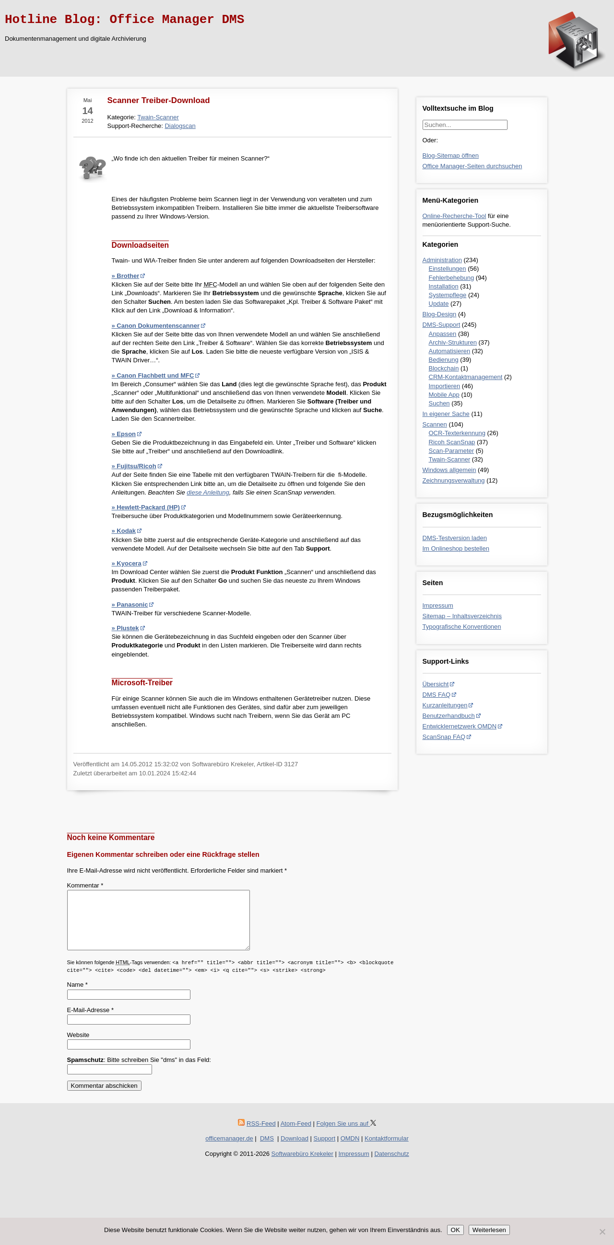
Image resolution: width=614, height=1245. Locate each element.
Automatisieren (450, 351)
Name (77, 996)
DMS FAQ (437, 694)
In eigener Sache (446, 413)
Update (439, 303)
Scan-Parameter (451, 450)
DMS (267, 1149)
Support (325, 1149)
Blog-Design (440, 314)
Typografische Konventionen (462, 626)
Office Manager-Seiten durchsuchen (472, 166)
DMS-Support (441, 324)
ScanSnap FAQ (444, 736)
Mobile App (444, 394)
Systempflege (448, 295)
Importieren (444, 386)
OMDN (350, 1149)
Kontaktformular (387, 1149)
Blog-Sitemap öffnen (451, 155)
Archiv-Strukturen (453, 342)
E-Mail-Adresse (90, 1021)
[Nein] (602, 1231)
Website (78, 1046)
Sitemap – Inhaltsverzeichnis (462, 616)
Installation (444, 286)
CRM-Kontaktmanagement (466, 376)
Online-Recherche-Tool (454, 215)
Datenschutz (391, 1165)
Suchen (439, 403)
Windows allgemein (449, 469)
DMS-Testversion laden (455, 538)
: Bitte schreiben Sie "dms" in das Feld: (139, 1071)
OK (455, 1229)
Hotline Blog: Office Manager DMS (124, 19)
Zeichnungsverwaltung (454, 480)
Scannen (435, 424)
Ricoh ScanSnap (452, 442)
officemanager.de (229, 1149)
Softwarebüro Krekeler (302, 1165)
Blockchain (444, 368)
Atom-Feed (296, 1135)
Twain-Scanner (450, 459)
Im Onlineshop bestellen (456, 548)
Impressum (438, 605)
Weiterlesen (489, 1229)
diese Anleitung (208, 492)
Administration (442, 260)
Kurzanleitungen (445, 705)
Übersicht (436, 684)
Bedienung (444, 359)
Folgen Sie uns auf (346, 1135)
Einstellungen (447, 268)
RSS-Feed (261, 1135)
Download (294, 1149)
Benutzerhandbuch (449, 715)
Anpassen (443, 333)
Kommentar (85, 885)
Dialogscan (180, 125)
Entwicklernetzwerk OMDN (460, 726)
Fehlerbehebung (451, 277)
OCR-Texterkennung (457, 433)
